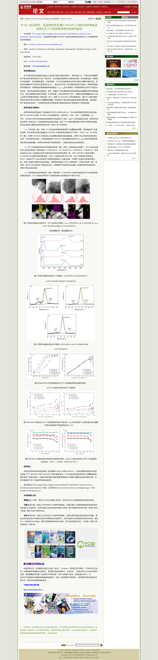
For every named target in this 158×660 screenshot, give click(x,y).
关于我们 (61, 650)
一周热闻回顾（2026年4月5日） (117, 95)
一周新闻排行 (110, 84)
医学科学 (58, 7)
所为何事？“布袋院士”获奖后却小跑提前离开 (121, 46)
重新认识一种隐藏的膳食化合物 (118, 150)
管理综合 (104, 7)
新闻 (53, 12)
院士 (62, 12)
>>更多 (135, 80)
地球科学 (89, 7)
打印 (63, 645)
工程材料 (73, 7)
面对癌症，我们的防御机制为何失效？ (119, 89)
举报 (88, 650)
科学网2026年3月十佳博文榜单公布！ (120, 138)
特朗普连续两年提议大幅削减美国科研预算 (121, 122)
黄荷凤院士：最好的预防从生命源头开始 (120, 30)
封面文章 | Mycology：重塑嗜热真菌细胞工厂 (122, 141)
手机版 (134, 7)
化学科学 (66, 7)
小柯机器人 (99, 12)
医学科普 (108, 12)
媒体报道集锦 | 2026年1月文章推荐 (119, 147)
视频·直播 (90, 12)
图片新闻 (110, 56)
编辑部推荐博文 (112, 133)
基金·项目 (77, 12)
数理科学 (97, 7)
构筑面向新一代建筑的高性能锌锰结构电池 (122, 144)
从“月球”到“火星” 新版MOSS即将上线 (119, 33)
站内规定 (128, 7)
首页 (48, 12)
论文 (84, 12)
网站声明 (68, 650)
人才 (67, 12)
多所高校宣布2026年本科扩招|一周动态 (119, 92)
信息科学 (81, 7)
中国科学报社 (95, 650)
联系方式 (83, 650)
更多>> (134, 128)
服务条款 (75, 650)
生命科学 (50, 7)
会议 (71, 12)
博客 (57, 12)
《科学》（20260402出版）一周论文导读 (121, 125)
